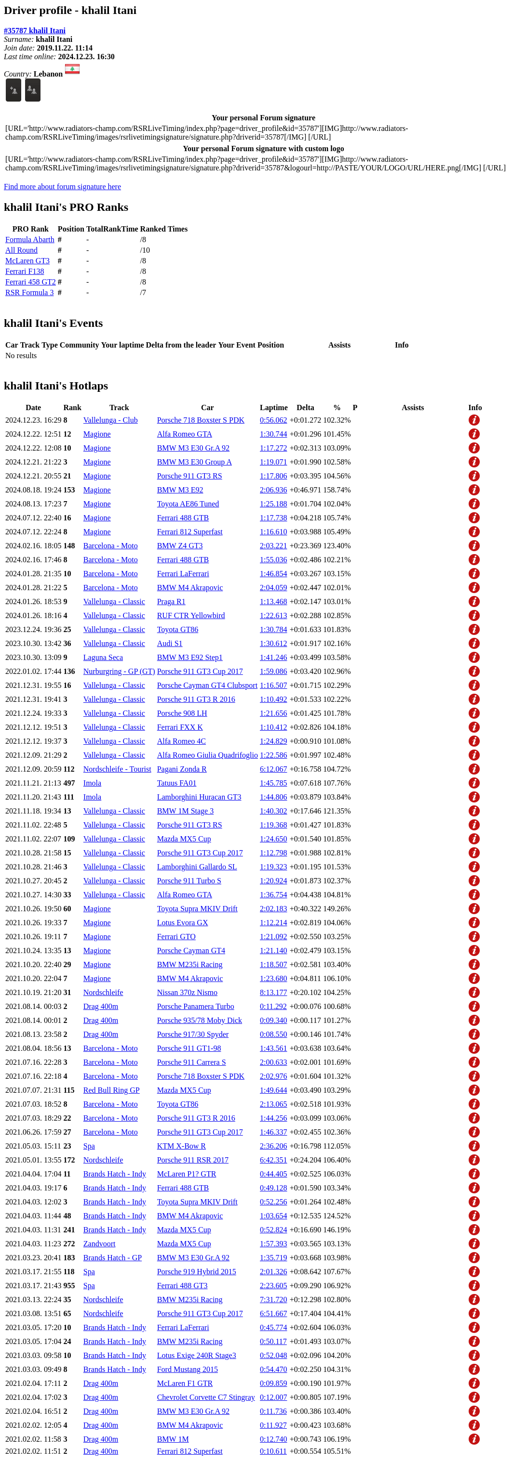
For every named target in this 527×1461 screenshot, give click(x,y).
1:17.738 (273, 518)
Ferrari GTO (176, 936)
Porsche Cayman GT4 (191, 950)
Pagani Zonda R (182, 769)
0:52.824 (273, 1230)
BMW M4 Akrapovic (190, 587)
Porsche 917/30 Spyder (193, 1034)
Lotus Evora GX (182, 922)
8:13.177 (273, 992)
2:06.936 (273, 490)
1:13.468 (273, 601)
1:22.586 (273, 755)
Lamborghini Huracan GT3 (199, 797)
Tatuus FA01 (177, 783)
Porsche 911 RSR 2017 (193, 1160)
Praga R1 (171, 601)
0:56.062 (273, 420)
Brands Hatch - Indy (114, 1174)
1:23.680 (273, 978)
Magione (97, 434)
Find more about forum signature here (62, 186)
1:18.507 (273, 964)
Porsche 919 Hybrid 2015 (196, 1271)
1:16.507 (273, 685)
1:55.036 (273, 560)
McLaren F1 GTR (185, 1383)
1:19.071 (273, 462)
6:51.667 (273, 1313)
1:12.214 (273, 922)
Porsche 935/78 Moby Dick (199, 1020)
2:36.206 (273, 1146)
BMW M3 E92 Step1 (190, 657)
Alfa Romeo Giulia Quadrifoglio (207, 755)
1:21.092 (273, 936)
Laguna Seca (103, 657)
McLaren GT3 (27, 261)
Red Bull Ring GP (111, 1090)
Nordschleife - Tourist (117, 769)
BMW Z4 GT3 (180, 546)
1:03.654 (273, 1216)
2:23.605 (273, 1285)
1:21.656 (273, 713)
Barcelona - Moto (110, 546)
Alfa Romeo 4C (181, 741)
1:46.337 (273, 1132)
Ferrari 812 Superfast (190, 532)
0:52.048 (273, 1355)
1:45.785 (273, 783)
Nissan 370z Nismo (187, 992)
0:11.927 (273, 1425)
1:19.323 (273, 867)
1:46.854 (273, 573)
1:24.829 (273, 741)
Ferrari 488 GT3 (182, 1285)
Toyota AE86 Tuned (188, 504)
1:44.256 (273, 1118)
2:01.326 (273, 1271)
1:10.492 (273, 699)
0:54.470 (273, 1369)
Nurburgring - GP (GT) (119, 671)
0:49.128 (273, 1188)
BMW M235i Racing (190, 964)
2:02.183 (273, 909)
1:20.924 (273, 881)
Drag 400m (100, 1006)
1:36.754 (273, 895)
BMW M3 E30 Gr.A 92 (193, 448)
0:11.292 (273, 1006)
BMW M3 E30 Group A (194, 462)
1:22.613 (273, 615)
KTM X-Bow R (181, 1146)
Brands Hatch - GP (112, 1258)
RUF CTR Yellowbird (191, 615)
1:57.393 (273, 1244)
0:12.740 (273, 1439)
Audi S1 (170, 643)
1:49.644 (273, 1090)
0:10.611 (273, 1451)
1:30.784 (273, 629)
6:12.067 (273, 769)
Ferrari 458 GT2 (30, 282)
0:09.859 (273, 1383)
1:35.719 (273, 1258)
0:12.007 (273, 1397)
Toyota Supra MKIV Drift (197, 909)
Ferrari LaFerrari (183, 573)
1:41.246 (273, 657)
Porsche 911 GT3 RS (189, 476)
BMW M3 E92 (180, 490)
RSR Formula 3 (29, 292)
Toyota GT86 (178, 629)
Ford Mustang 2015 (187, 1369)
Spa (89, 1146)
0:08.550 (273, 1034)
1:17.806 (273, 476)
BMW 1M (173, 1439)
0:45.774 (273, 1327)
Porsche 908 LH (182, 713)
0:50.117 (273, 1341)
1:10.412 (273, 727)
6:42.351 (273, 1160)
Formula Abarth (29, 239)
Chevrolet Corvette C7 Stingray (206, 1397)
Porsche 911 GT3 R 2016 (196, 699)
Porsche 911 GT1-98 (189, 1048)
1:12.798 (273, 853)
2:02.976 (273, 1076)
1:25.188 (273, 504)
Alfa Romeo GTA (184, 434)
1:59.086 (273, 671)
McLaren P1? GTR (186, 1174)
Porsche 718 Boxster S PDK (200, 420)
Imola (92, 783)
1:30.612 (273, 643)
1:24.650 (273, 839)
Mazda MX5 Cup (184, 839)
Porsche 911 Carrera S (191, 1062)
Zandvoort (99, 1244)
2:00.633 (273, 1062)
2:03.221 (273, 546)
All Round (21, 250)
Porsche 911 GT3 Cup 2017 (200, 671)
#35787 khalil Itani (35, 30)
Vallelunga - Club (110, 420)
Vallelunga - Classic (114, 601)
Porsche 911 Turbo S (189, 881)
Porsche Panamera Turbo (195, 1006)
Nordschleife (103, 992)
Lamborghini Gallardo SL (197, 867)
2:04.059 (273, 587)
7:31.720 (273, 1299)
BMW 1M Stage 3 (185, 811)
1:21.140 (273, 950)
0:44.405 (273, 1174)
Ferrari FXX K (180, 727)
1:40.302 (273, 811)
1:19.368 (273, 825)
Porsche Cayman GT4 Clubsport (207, 685)
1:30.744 (273, 434)
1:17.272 (273, 448)
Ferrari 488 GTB (183, 518)
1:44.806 (273, 797)
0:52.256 (273, 1202)
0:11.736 (273, 1411)
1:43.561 (273, 1048)
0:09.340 (273, 1020)
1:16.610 (273, 532)
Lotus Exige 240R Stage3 (196, 1355)
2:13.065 (273, 1104)
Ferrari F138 (24, 271)
